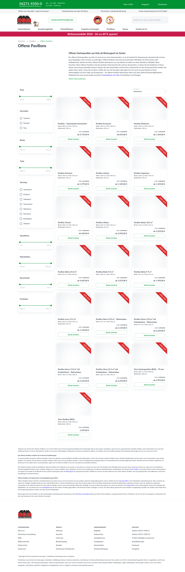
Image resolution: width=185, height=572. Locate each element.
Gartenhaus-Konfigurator (65, 552)
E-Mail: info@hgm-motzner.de (143, 541)
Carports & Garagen (90, 29)
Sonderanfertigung (101, 552)
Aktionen (59, 534)
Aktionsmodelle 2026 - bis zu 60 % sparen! (92, 34)
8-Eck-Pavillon (134, 472)
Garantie (59, 537)
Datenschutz (22, 548)
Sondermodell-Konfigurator (62, 20)
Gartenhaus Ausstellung (26, 537)
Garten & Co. (141, 29)
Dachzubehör (99, 548)
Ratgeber (97, 534)
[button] (35, 93)
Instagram (135, 552)
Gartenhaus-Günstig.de (82, 497)
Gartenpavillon (123, 484)
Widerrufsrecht (23, 545)
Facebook (135, 548)
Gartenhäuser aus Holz (111, 75)
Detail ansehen (73, 142)
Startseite (21, 41)
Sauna (125, 29)
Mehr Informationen (77, 79)
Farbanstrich (130, 488)
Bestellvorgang (61, 545)
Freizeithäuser (67, 29)
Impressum (22, 552)
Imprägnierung (47, 491)
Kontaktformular (138, 545)
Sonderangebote (45, 29)
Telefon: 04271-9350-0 (140, 534)
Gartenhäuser (24, 29)
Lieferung (59, 541)
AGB (19, 541)
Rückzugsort (70, 475)
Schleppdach (98, 545)
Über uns (21, 534)
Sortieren (137, 92)
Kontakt (59, 548)
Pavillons (111, 29)
